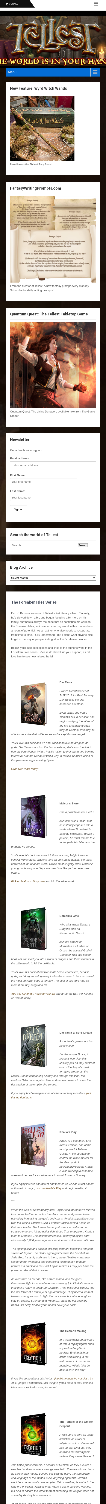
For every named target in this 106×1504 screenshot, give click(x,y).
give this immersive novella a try (73, 1378)
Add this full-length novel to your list (33, 993)
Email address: (20, 458)
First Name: (18, 475)
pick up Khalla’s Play (48, 1188)
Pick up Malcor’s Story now (28, 881)
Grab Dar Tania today (24, 768)
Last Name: (17, 491)
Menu (12, 72)
